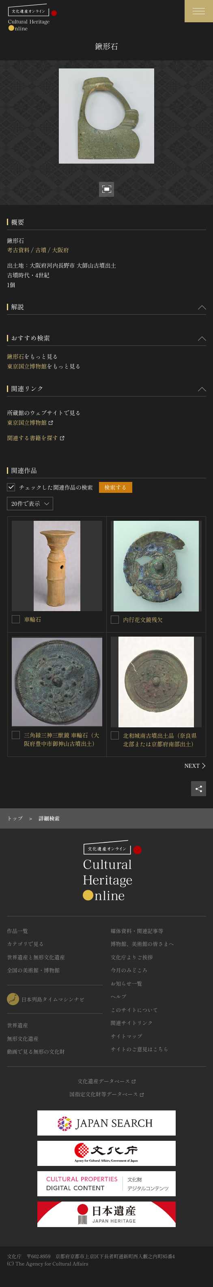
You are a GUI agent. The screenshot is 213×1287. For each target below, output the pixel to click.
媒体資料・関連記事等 (137, 931)
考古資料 (18, 250)
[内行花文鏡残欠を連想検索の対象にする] (115, 620)
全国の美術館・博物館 (33, 970)
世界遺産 (17, 1025)
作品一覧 (17, 931)
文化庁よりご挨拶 (132, 957)
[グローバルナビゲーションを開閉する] (199, 11)
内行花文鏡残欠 (143, 620)
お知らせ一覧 (126, 983)
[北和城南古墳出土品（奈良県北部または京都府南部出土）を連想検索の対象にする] (115, 735)
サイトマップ (126, 1036)
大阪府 (60, 250)
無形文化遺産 (23, 1038)
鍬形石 (15, 356)
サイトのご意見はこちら (140, 1049)
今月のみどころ (129, 970)
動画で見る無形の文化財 (36, 1051)
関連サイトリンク (132, 1023)
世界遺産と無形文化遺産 (36, 957)
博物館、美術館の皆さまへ (142, 944)
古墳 (40, 250)
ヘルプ (119, 996)
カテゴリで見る (25, 944)
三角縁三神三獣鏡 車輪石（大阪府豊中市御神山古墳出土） (61, 739)
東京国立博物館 (27, 366)
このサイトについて (134, 1010)
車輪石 (32, 619)
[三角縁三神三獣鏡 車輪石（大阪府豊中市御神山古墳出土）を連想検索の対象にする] (16, 735)
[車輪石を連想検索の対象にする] (16, 619)
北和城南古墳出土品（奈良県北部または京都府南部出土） (160, 739)
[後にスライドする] (195, 766)
